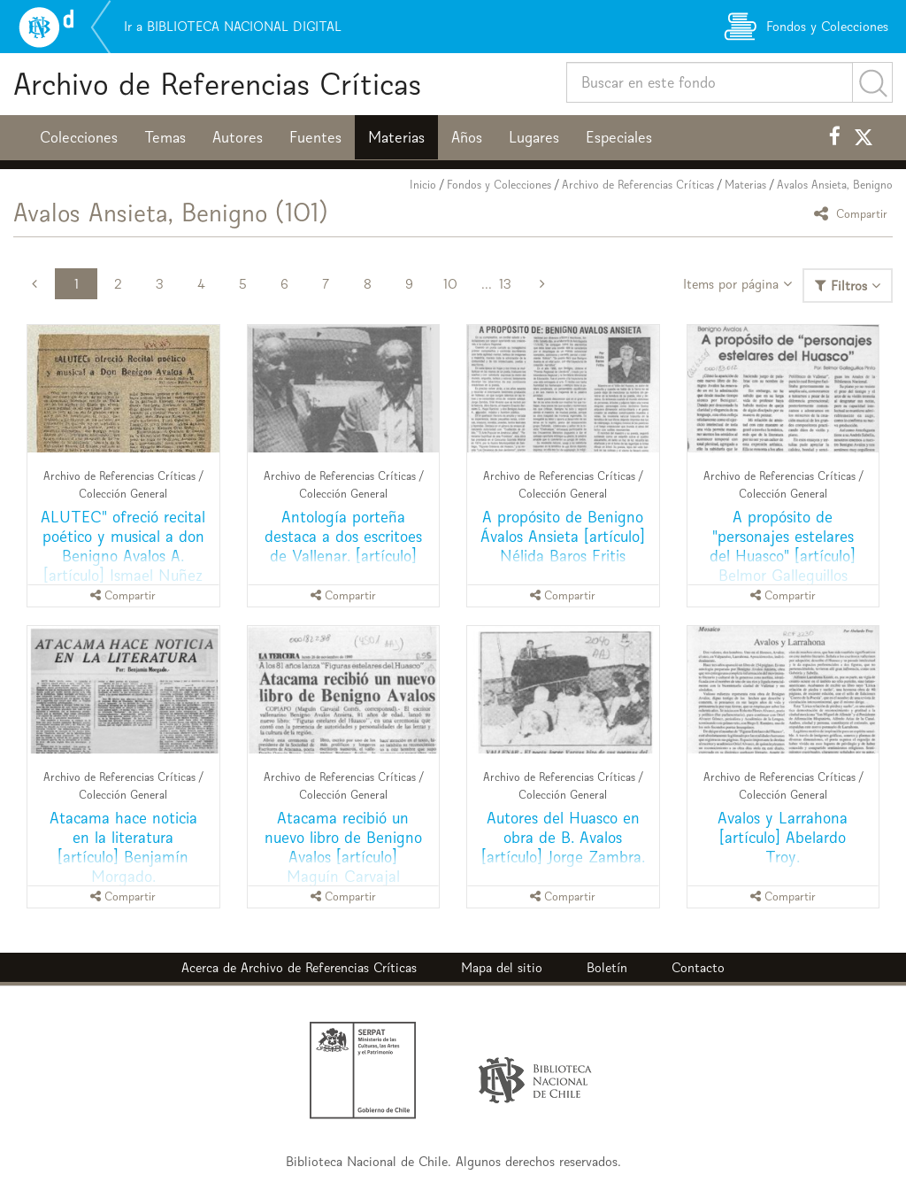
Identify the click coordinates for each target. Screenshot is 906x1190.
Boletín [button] (607, 967)
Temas (165, 137)
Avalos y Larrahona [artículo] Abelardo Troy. (783, 837)
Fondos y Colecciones (499, 184)
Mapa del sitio (501, 967)
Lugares (534, 137)
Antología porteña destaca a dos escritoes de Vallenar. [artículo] (343, 536)
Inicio (423, 184)
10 (450, 283)
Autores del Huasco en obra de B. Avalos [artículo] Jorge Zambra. (563, 837)
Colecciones (79, 137)
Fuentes (315, 137)
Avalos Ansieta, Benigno (835, 184)
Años (466, 137)
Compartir (853, 213)
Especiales (619, 137)
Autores (237, 137)
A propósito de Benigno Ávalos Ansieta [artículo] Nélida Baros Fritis (562, 536)
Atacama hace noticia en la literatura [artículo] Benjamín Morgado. (123, 847)
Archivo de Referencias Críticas (217, 84)
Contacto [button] (698, 967)
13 (505, 283)
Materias (396, 137)
